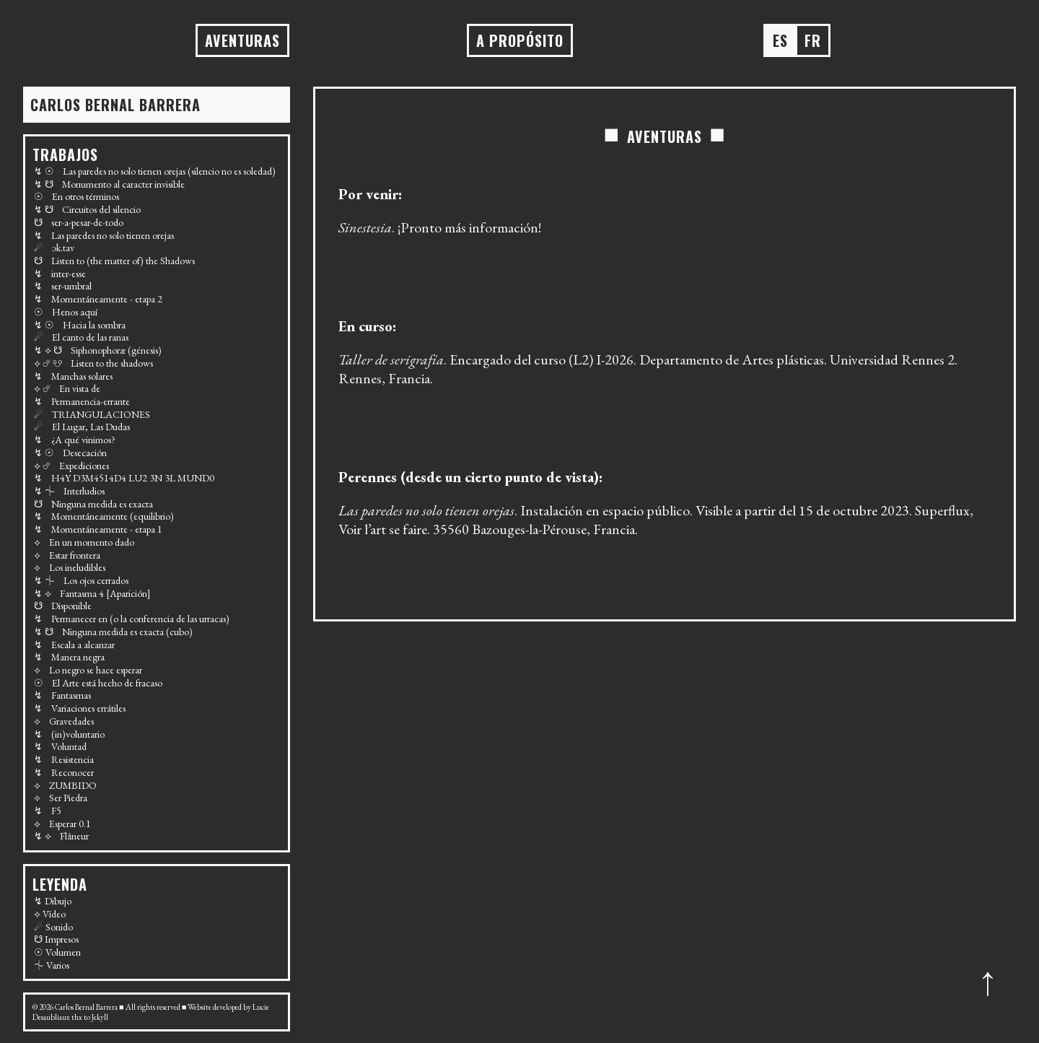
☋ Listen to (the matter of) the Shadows (114, 260)
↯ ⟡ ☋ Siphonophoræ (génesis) (98, 350)
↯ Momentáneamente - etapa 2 (98, 298)
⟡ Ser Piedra (60, 797)
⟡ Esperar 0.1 (62, 823)
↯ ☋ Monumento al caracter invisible (109, 184)
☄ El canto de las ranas (81, 337)
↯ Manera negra (69, 656)
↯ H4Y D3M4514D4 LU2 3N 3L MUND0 (124, 477)
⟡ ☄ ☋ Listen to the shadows (93, 363)
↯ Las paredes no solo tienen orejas (104, 235)
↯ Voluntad (60, 746)
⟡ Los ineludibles (69, 567)
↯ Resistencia (64, 759)
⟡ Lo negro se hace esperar (88, 669)
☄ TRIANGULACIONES (92, 414)
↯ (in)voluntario (69, 734)
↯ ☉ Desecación (70, 452)
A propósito (520, 40)
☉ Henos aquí (65, 311)
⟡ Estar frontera (67, 555)
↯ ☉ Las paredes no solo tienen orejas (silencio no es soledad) (155, 171)
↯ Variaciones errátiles (80, 708)
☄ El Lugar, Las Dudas (82, 426)
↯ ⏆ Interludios (69, 490)
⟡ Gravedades (64, 721)
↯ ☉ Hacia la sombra (80, 324)
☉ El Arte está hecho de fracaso (98, 682)
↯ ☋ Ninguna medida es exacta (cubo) (113, 631)
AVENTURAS (242, 40)
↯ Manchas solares (73, 376)
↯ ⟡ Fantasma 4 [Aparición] (92, 593)
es (780, 40)
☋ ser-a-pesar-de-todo (78, 222)
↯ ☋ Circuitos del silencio (87, 209)
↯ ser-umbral (63, 285)
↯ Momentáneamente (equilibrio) (104, 516)
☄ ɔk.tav (54, 247)
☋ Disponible (63, 605)
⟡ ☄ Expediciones (71, 465)
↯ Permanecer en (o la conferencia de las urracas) (131, 618)
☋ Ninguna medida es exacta (93, 503)
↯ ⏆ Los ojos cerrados (81, 580)
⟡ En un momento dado (84, 542)
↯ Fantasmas (62, 695)
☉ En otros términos (76, 196)
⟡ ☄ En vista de (67, 388)
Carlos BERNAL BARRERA (115, 104)
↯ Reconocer (64, 772)
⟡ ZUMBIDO (65, 785)
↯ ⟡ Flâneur (61, 835)
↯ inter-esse (60, 273)
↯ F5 (47, 810)
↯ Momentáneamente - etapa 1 (98, 529)
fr (813, 40)
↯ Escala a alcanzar (74, 644)
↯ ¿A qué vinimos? (74, 439)
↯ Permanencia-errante (82, 401)
